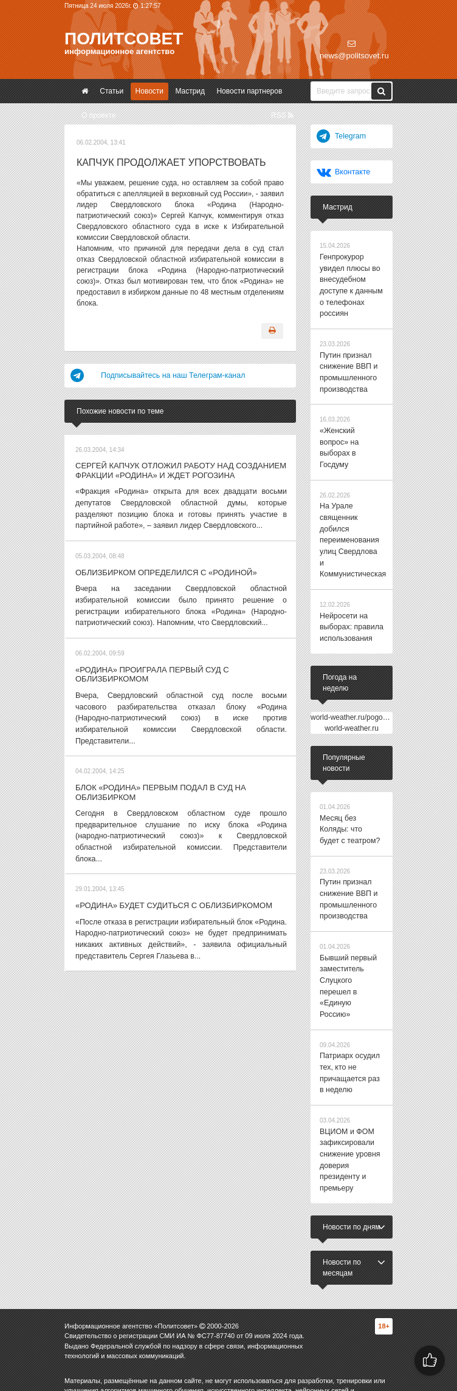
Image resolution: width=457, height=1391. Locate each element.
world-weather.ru (352, 693)
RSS (282, 115)
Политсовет (123, 38)
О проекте (98, 115)
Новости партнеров (249, 91)
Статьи (111, 91)
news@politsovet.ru (354, 49)
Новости (149, 91)
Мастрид (190, 91)
